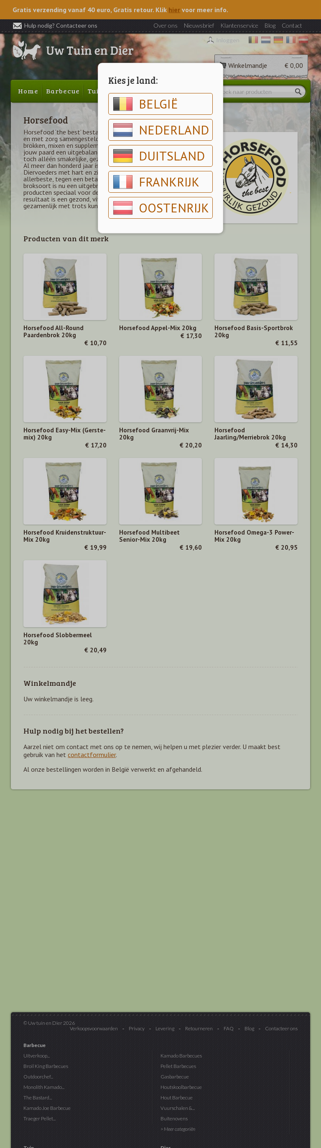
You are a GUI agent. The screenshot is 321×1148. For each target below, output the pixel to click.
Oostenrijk (161, 208)
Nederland (161, 130)
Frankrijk (156, 182)
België (145, 104)
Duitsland (159, 156)
